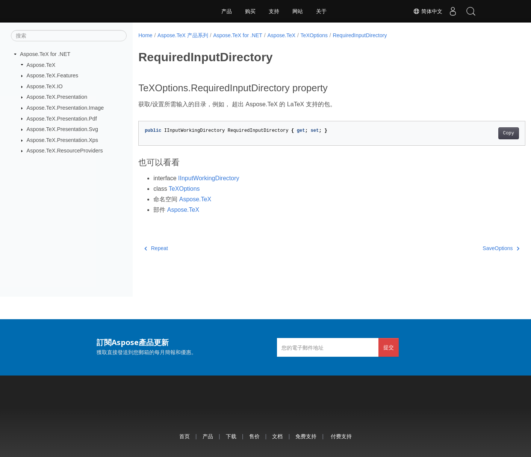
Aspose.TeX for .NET (45, 54)
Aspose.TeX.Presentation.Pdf (62, 118)
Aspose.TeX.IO (45, 86)
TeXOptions (314, 35)
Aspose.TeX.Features (53, 75)
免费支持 (305, 436)
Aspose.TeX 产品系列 (182, 35)
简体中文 (425, 11)
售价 (254, 436)
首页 (184, 436)
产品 (226, 11)
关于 (321, 11)
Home (145, 35)
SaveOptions (474, 248)
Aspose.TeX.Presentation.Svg (62, 129)
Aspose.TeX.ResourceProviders (65, 151)
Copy (481, 133)
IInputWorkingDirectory (208, 178)
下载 (231, 436)
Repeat (156, 248)
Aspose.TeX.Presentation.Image (65, 108)
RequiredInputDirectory (360, 35)
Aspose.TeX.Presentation (57, 97)
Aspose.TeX (41, 65)
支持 (274, 11)
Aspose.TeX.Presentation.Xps (62, 140)
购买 (250, 11)
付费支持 (341, 436)
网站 (297, 11)
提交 (388, 347)
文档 (277, 436)
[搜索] (69, 35)
